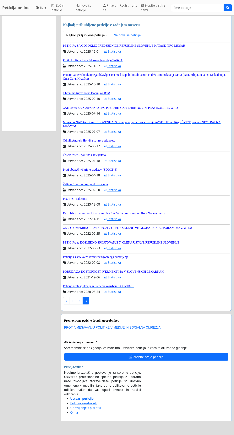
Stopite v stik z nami (153, 7)
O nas (74, 412)
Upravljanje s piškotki (85, 408)
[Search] (198, 7)
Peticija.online (16, 7)
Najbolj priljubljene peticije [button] (85, 35)
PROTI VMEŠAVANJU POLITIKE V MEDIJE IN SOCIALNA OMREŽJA (112, 327)
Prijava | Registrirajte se (120, 7)
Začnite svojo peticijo (146, 357)
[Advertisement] (29, 73)
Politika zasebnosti (83, 403)
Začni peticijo (57, 7)
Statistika (112, 51)
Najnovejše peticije (83, 7)
